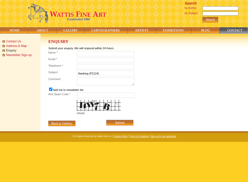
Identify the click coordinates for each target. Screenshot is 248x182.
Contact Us (13, 41)
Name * (53, 52)
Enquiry (11, 50)
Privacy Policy (121, 136)
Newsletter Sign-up (19, 55)
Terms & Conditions (139, 136)
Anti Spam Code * (59, 94)
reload (81, 113)
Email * (52, 59)
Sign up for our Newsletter (163, 136)
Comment (54, 79)
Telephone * (55, 65)
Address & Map (16, 46)
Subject (53, 72)
